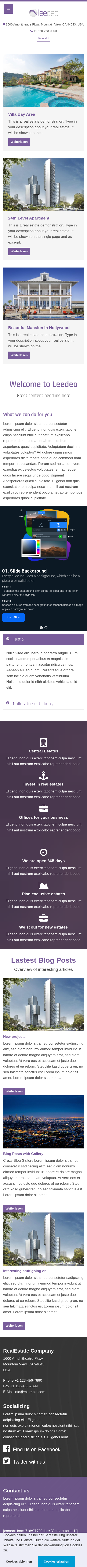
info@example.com (29, 1392)
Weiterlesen (19, 141)
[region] (43, 568)
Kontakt (43, 38)
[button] (9, 1550)
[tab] (43, 639)
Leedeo (43, 13)
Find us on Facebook (31, 1448)
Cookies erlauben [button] (56, 1561)
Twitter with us (24, 1461)
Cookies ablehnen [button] (19, 1561)
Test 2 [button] (18, 639)
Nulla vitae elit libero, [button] (33, 704)
